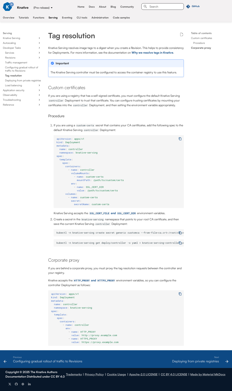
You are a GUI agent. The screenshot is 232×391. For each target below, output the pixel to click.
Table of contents (201, 33)
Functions (38, 17)
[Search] (162, 6)
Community (127, 6)
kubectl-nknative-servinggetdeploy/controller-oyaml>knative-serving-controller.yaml (120, 242)
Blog (113, 6)
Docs (92, 6)
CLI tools (82, 17)
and (112, 213)
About (102, 6)
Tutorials (24, 17)
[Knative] (8, 6)
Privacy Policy (94, 374)
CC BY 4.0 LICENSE (174, 374)
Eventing (67, 17)
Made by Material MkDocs (207, 374)
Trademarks (74, 374)
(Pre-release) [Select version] (41, 7)
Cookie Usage (116, 374)
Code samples (121, 17)
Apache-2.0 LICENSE (143, 374)
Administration (100, 17)
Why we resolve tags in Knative (152, 52)
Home (81, 6)
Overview (8, 17)
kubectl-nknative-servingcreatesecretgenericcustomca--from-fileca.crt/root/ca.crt (120, 232)
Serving (53, 17)
